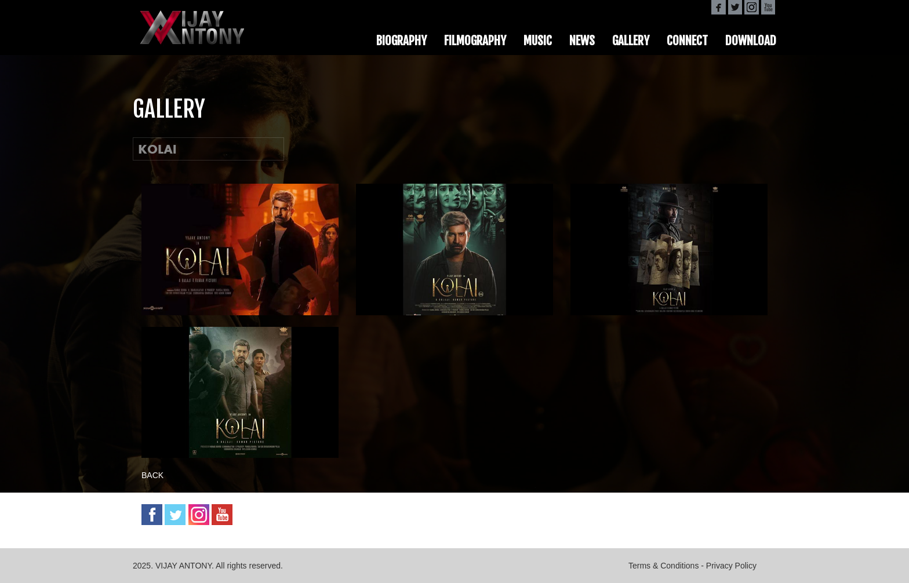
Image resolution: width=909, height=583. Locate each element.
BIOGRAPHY (401, 40)
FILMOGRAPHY (475, 40)
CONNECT (687, 40)
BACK (152, 475)
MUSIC (537, 40)
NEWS (582, 40)
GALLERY (630, 40)
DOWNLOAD (750, 40)
